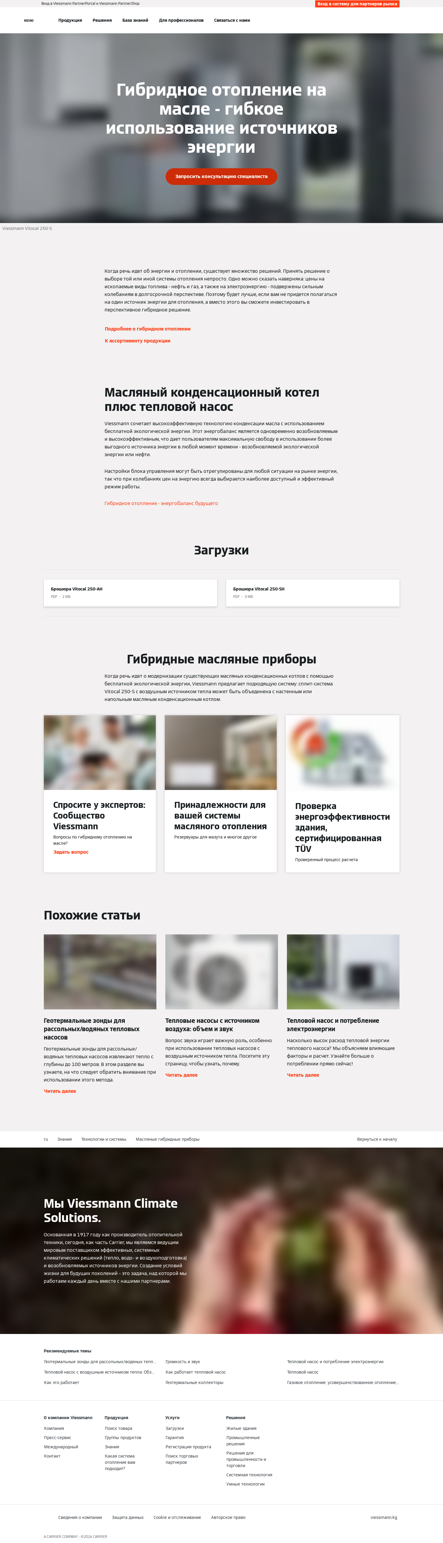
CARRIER (100, 1536)
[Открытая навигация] (29, 20)
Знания (64, 1139)
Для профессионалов (181, 20)
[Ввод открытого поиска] (396, 20)
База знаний (135, 20)
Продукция (70, 20)
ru (46, 1139)
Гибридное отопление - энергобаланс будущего (161, 503)
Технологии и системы (103, 1139)
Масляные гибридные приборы (168, 1139)
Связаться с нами (232, 20)
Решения (102, 20)
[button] (378, 1139)
